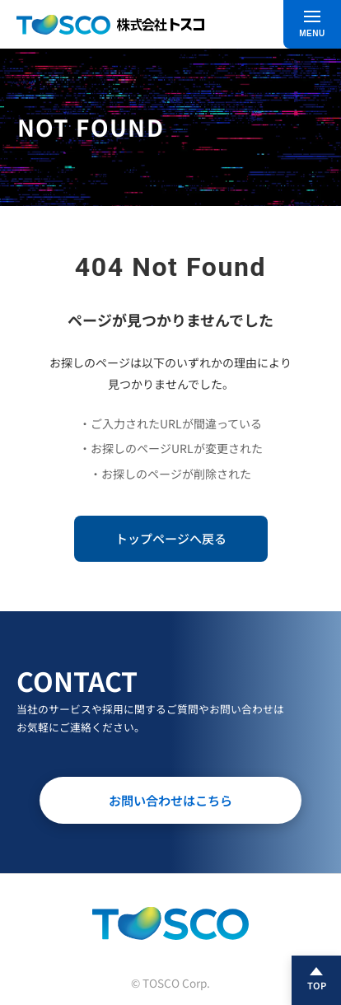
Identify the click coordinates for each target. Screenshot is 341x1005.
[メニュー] (312, 24)
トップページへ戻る (171, 538)
